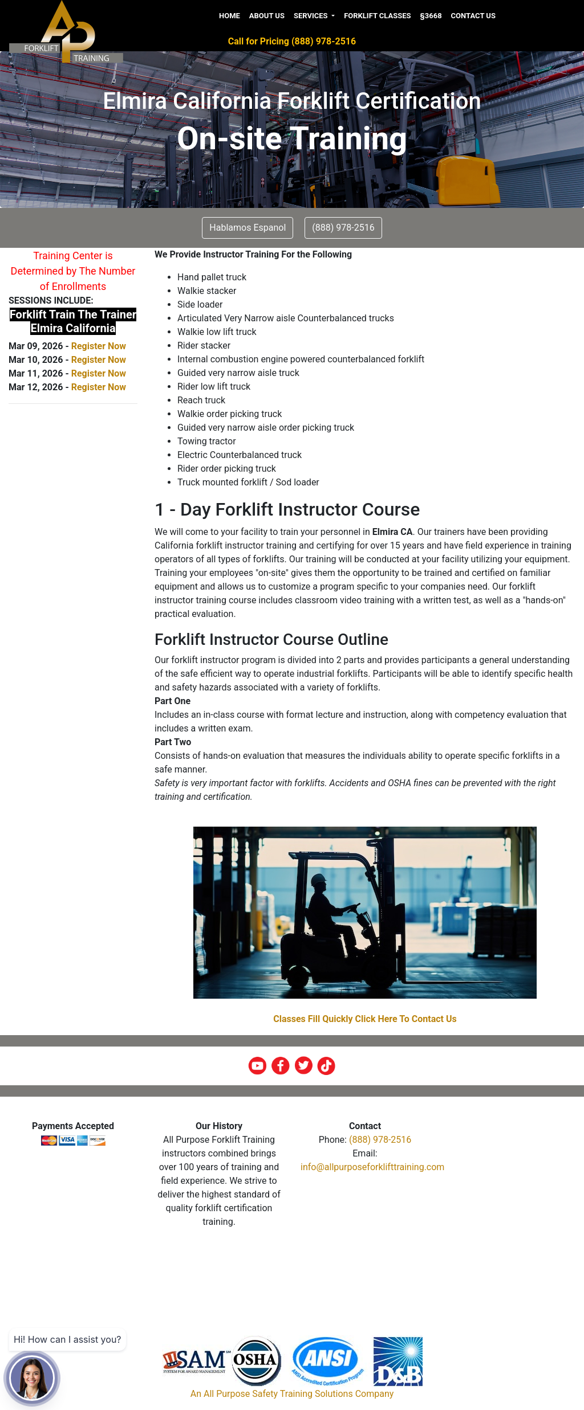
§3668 (431, 15)
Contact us (473, 15)
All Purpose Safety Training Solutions (278, 1393)
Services (312, 15)
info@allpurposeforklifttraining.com (372, 1167)
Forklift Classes (377, 15)
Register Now (98, 346)
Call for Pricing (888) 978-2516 (292, 41)
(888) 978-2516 (380, 1139)
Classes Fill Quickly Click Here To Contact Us (365, 1018)
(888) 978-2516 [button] (343, 227)
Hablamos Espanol (247, 227)
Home (229, 15)
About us (267, 15)
